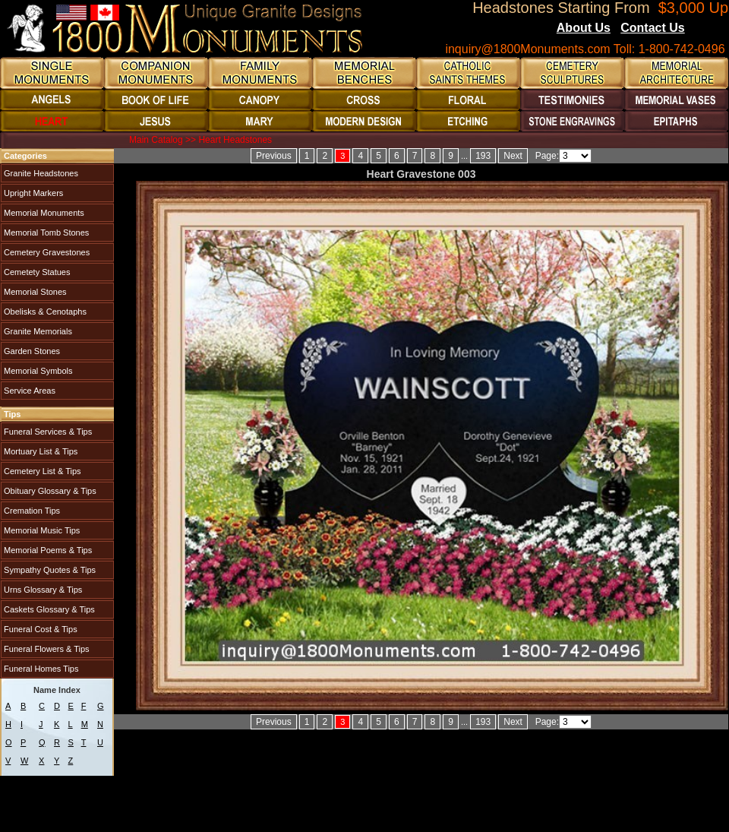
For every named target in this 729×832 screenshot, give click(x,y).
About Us (584, 27)
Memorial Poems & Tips (47, 550)
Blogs (705, 28)
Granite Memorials (37, 331)
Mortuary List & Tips (39, 451)
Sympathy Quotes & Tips (49, 569)
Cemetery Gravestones (46, 252)
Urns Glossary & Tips (42, 589)
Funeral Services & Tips (47, 431)
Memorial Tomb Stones (45, 232)
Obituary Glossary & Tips (49, 490)
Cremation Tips (31, 510)
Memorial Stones (34, 291)
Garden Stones (31, 351)
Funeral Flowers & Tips (46, 648)
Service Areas (28, 390)
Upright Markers (32, 193)
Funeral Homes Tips (40, 668)
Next (512, 155)
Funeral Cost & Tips (39, 629)
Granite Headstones (40, 173)
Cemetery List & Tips (41, 471)
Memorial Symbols (37, 370)
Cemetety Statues (36, 272)
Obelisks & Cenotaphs (44, 311)
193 (483, 155)
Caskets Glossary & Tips (48, 609)
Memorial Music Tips (41, 530)
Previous (274, 155)
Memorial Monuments (43, 212)
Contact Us (652, 27)
